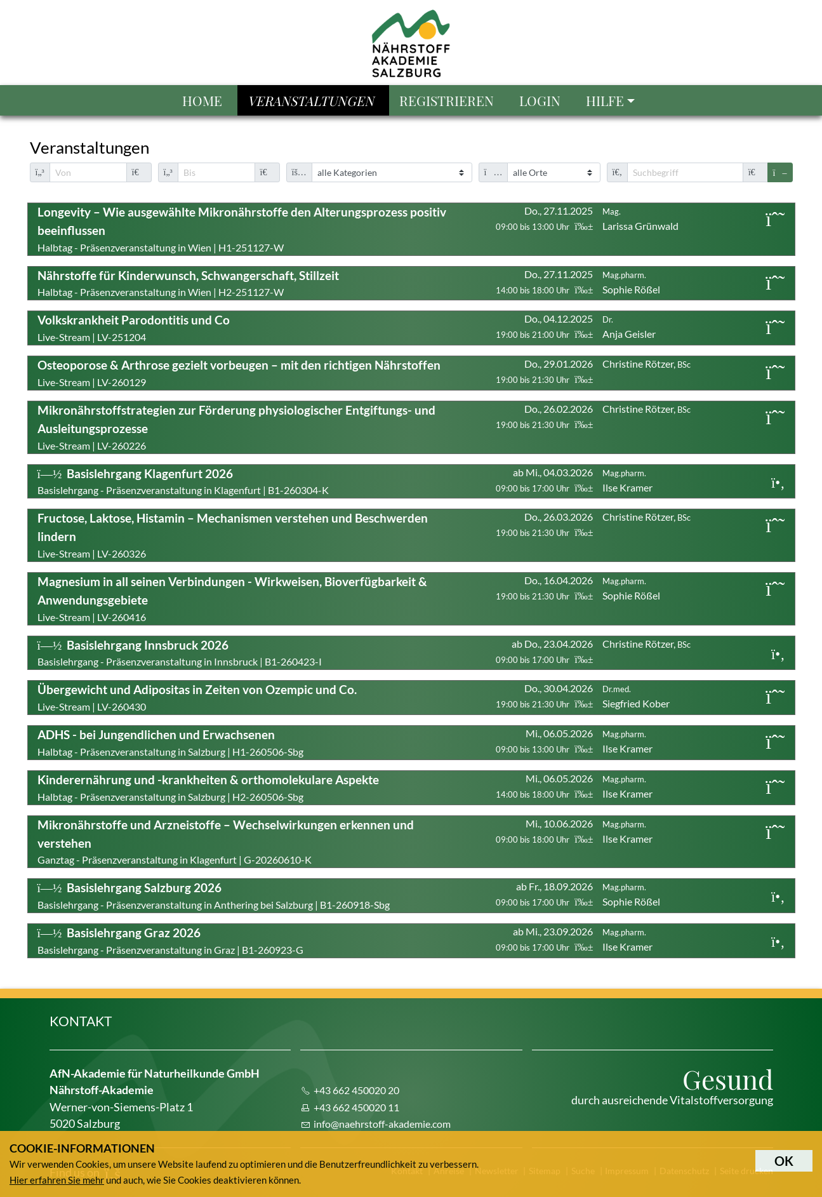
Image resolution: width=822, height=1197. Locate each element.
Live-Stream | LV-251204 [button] (133, 327)
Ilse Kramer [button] (627, 480)
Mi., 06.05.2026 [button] (544, 740)
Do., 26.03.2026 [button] (544, 524)
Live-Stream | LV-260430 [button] (197, 697)
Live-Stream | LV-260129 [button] (239, 373)
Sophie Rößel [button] (631, 282)
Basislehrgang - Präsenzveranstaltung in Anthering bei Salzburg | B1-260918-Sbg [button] (213, 895)
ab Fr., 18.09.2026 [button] (544, 893)
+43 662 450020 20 (356, 1090)
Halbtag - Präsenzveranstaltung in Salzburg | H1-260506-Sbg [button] (170, 742)
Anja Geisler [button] (629, 327)
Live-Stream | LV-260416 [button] (232, 598)
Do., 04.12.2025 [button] (544, 326)
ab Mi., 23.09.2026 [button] (544, 939)
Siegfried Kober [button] (636, 696)
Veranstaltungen (311, 100)
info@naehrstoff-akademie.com (382, 1124)
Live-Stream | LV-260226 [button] (236, 427)
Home (202, 100)
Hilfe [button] (605, 100)
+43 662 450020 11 (356, 1107)
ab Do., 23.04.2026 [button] (544, 651)
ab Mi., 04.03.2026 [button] (544, 479)
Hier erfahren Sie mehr (57, 1180)
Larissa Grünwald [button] (640, 219)
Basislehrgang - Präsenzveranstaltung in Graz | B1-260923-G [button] (170, 940)
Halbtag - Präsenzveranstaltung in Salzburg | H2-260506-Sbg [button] (208, 787)
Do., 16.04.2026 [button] (544, 587)
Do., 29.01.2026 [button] (544, 371)
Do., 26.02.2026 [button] (544, 416)
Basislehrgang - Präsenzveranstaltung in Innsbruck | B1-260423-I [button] (179, 653)
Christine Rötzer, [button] (646, 364)
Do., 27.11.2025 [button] (544, 218)
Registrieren (446, 100)
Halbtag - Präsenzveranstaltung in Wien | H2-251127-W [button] (188, 283)
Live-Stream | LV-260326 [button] (232, 535)
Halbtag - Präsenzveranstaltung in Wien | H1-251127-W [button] (241, 228)
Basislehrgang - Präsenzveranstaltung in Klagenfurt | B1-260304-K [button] (183, 481)
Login (539, 100)
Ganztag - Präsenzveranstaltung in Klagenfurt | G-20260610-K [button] (225, 841)
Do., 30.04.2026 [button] (544, 695)
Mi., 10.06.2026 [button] (544, 831)
